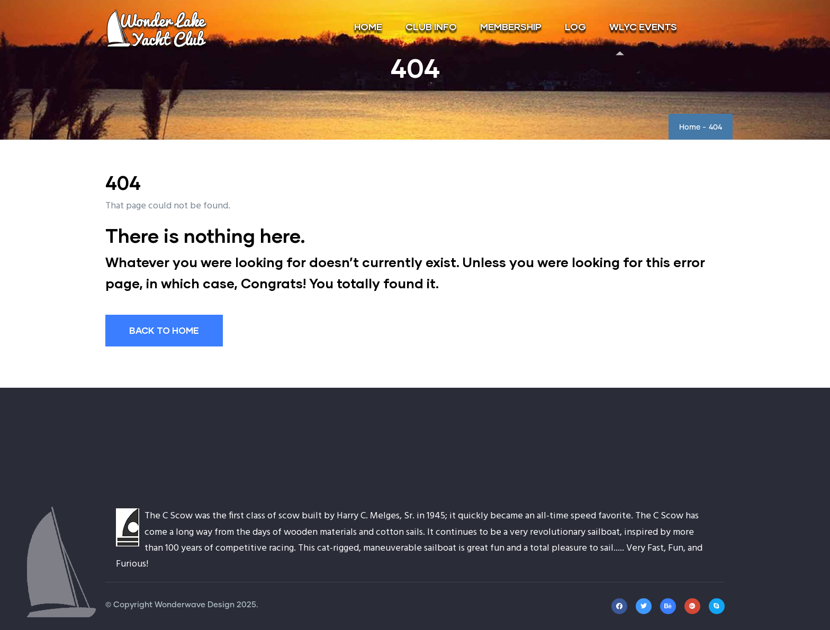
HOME (368, 26)
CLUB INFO (431, 26)
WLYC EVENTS (643, 26)
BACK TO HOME (164, 330)
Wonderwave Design (194, 605)
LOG (575, 26)
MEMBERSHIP (511, 26)
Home (689, 127)
